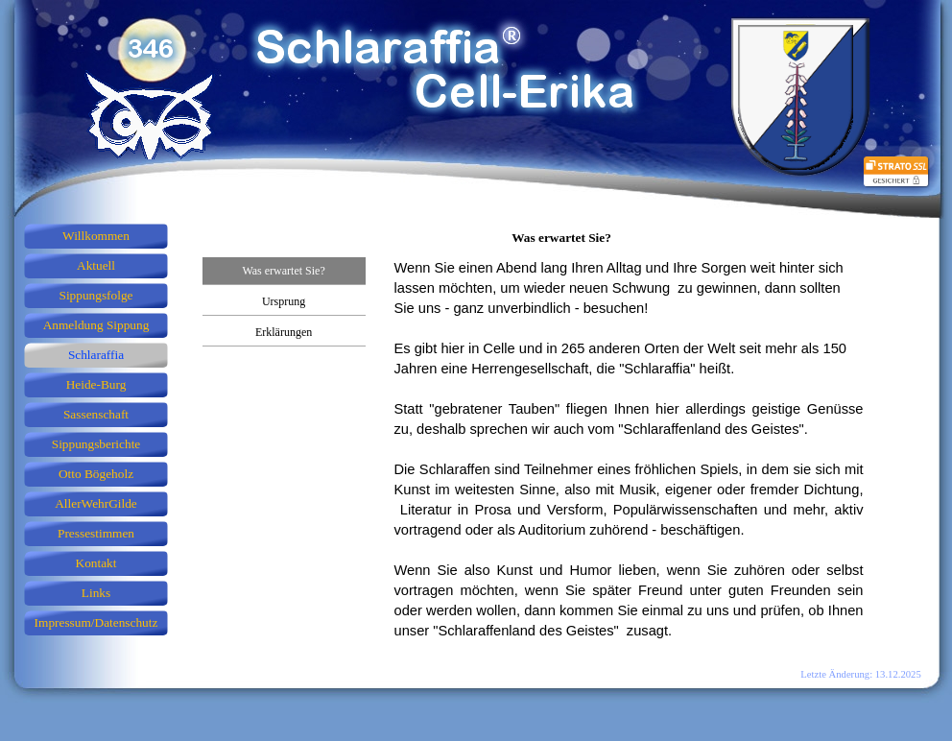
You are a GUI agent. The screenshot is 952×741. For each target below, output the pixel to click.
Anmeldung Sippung (96, 325)
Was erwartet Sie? (283, 270)
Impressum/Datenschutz (96, 622)
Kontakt (96, 563)
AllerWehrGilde (96, 503)
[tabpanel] (629, 459)
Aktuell (96, 265)
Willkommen (96, 235)
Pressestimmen (96, 533)
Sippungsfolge (95, 295)
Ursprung (283, 301)
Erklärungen (283, 332)
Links (96, 593)
